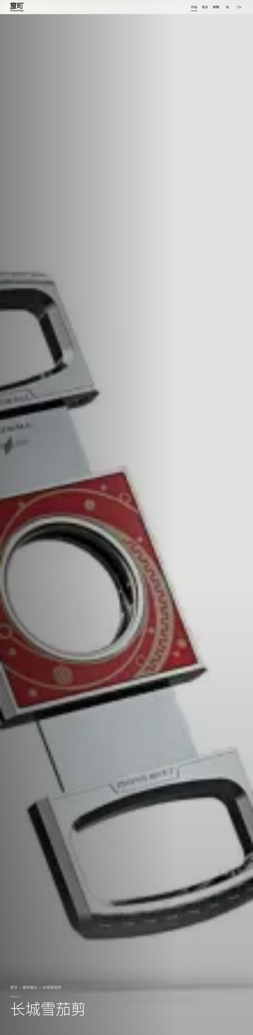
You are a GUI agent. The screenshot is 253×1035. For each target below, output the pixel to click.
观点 (205, 7)
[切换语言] (239, 7)
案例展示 (30, 987)
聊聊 (216, 7)
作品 (194, 7)
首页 (14, 987)
